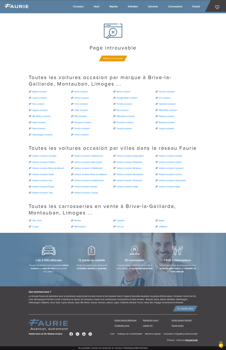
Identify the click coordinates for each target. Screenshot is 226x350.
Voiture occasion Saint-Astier (172, 180)
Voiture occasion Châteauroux (88, 156)
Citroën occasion (167, 91)
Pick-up (120, 226)
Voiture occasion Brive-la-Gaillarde (90, 174)
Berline (77, 220)
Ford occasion (81, 104)
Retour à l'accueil (113, 58)
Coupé (35, 226)
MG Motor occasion (41, 116)
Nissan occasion (166, 116)
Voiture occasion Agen (169, 186)
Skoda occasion (82, 128)
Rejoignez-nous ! (151, 320)
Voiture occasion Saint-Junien (88, 162)
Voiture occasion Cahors (170, 174)
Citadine (120, 220)
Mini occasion (80, 116)
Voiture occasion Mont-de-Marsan (48, 168)
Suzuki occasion (124, 128)
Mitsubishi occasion (126, 116)
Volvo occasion (81, 135)
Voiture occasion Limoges (44, 156)
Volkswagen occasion (42, 135)
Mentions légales (153, 334)
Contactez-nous (122, 325)
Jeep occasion (81, 110)
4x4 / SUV (37, 220)
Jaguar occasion (40, 110)
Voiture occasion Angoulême (130, 156)
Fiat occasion (38, 104)
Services (153, 6)
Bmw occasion (123, 91)
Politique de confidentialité (129, 334)
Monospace (80, 226)
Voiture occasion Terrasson (129, 180)
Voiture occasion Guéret (170, 162)
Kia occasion (123, 110)
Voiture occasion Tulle (42, 193)
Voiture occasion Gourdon (171, 168)
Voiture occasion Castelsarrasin (89, 180)
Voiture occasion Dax (42, 180)
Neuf (96, 6)
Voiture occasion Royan (43, 186)
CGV (112, 334)
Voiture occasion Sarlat (43, 174)
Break (161, 220)
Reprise (113, 6)
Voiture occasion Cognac (86, 193)
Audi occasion (81, 91)
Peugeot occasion (82, 122)
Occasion (78, 6)
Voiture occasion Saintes (85, 186)
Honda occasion (124, 104)
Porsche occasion (125, 122)
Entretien (133, 6)
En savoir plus (185, 308)
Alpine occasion (39, 91)
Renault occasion (167, 122)
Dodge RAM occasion (127, 98)
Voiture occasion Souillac (170, 156)
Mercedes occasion (168, 110)
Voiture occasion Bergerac (129, 168)
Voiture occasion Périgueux (129, 162)
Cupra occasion (39, 98)
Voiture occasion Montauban (130, 174)
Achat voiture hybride (182, 320)
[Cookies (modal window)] (221, 345)
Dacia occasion (81, 98)
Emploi (196, 6)
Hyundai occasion (167, 104)
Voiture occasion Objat (127, 186)
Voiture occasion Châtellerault (88, 168)
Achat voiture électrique (125, 320)
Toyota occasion (166, 128)
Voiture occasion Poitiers (43, 162)
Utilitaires (163, 226)
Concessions (175, 6)
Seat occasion (38, 128)
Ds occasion (164, 98)
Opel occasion (39, 122)
